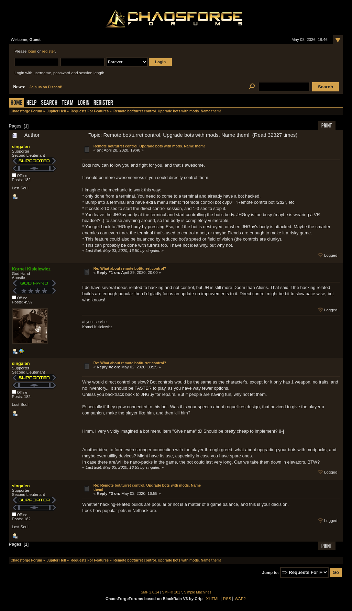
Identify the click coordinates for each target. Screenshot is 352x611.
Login (83, 103)
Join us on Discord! (46, 87)
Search (49, 103)
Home (16, 103)
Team (68, 103)
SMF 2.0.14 (150, 592)
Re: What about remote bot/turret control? (130, 268)
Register (103, 103)
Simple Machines (197, 592)
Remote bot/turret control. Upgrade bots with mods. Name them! (149, 146)
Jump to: (270, 572)
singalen (21, 146)
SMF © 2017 (172, 592)
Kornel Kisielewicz (31, 268)
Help (31, 103)
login (32, 51)
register (48, 51)
